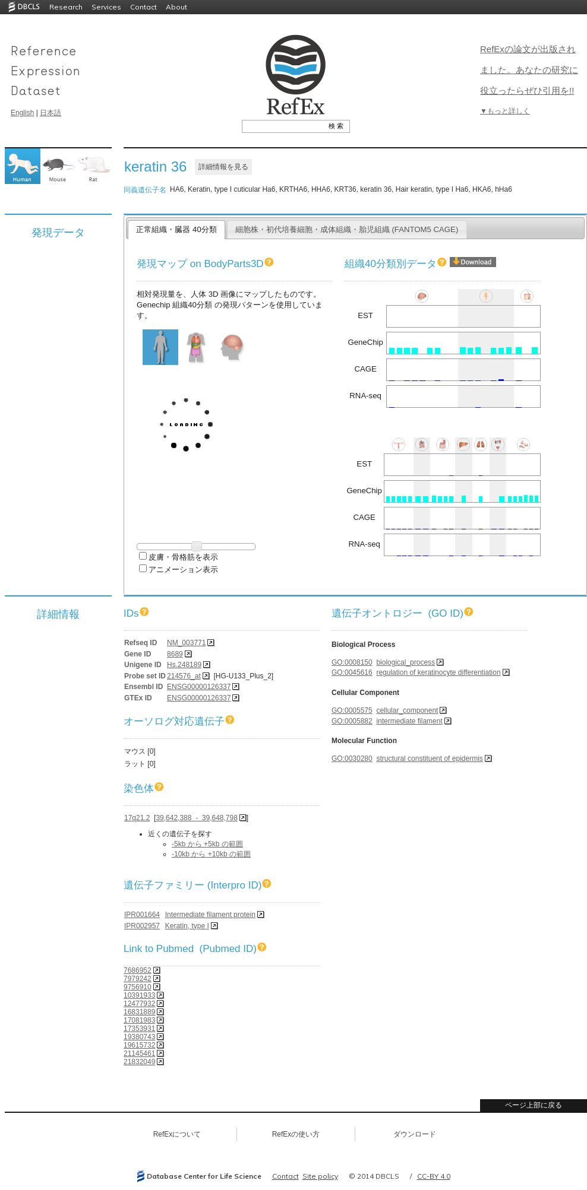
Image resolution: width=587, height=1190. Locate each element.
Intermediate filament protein (210, 914)
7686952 (138, 970)
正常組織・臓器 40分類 (176, 229)
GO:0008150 (352, 662)
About (176, 6)
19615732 (139, 1045)
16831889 (139, 1012)
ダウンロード (414, 1134)
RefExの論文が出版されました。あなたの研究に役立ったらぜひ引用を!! (529, 70)
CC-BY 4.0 (433, 1176)
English (22, 113)
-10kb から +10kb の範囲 (211, 854)
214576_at (184, 676)
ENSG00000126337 (199, 687)
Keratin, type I (187, 926)
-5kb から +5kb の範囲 (207, 844)
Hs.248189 (184, 665)
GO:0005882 (352, 721)
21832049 (139, 1062)
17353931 (139, 1028)
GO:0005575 (352, 710)
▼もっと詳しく (505, 111)
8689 (175, 654)
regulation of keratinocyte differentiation (438, 672)
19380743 (139, 1037)
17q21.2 (137, 818)
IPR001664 (142, 914)
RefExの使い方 (296, 1134)
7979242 (138, 979)
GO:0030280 (352, 758)
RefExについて (177, 1134)
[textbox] (282, 125)
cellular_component (407, 710)
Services (106, 6)
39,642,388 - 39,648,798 (196, 818)
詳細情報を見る (223, 167)
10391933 (139, 995)
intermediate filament (409, 721)
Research (66, 6)
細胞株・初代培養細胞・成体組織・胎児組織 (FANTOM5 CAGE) (347, 229)
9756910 (138, 987)
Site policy (320, 1176)
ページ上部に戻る (533, 1105)
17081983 (139, 1020)
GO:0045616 (352, 672)
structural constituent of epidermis (429, 758)
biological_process (405, 662)
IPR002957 (142, 926)
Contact (143, 6)
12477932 (139, 1003)
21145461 (139, 1053)
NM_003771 (186, 643)
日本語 (50, 113)
